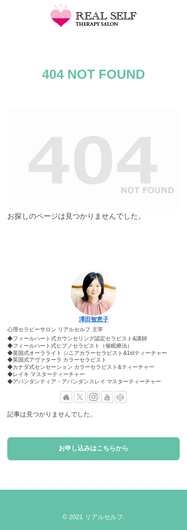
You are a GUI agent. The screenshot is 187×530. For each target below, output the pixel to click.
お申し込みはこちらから (93, 448)
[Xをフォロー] (80, 397)
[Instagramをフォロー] (93, 397)
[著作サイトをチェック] (66, 397)
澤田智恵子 (93, 319)
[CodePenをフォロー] (121, 397)
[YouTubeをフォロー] (107, 397)
